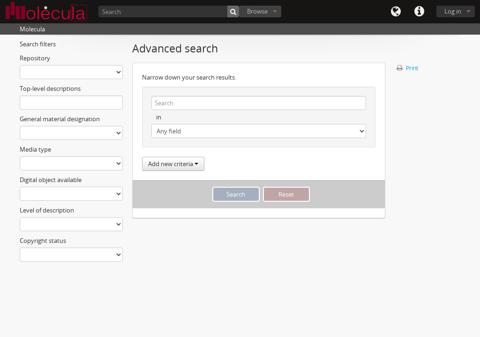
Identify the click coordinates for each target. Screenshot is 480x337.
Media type (35, 149)
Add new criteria (173, 164)
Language (395, 11)
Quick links (419, 11)
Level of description (47, 210)
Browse (257, 11)
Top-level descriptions (50, 88)
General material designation (60, 119)
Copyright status (43, 240)
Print (407, 68)
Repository (35, 58)
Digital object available (51, 180)
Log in (452, 11)
